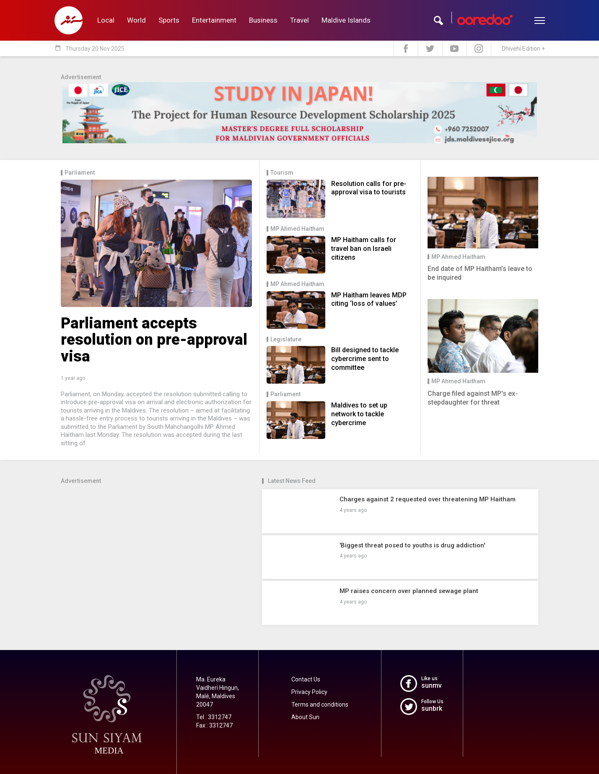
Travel (299, 20)
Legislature (285, 339)
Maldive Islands (346, 20)
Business (263, 20)
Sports (168, 20)
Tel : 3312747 (213, 717)
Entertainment (214, 20)
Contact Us (305, 679)
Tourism (281, 172)
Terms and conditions (319, 704)
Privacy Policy (309, 692)
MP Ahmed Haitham (297, 229)
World (136, 20)
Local (105, 20)
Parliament (80, 172)
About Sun (305, 717)
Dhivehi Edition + (523, 48)
